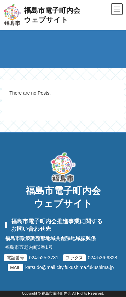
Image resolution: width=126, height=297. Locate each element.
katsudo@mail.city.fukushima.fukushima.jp (70, 267)
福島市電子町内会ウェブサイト (63, 197)
